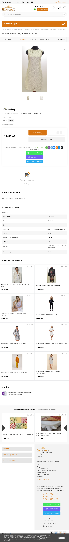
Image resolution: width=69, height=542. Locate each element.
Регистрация (61, 2)
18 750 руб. (17, 291)
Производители (6, 2)
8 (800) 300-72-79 (50, 497)
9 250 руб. (52, 320)
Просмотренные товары (47, 410)
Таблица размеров (7, 125)
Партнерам (25, 2)
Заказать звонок (43, 9)
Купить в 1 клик (46, 139)
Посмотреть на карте (43, 479)
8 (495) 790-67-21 (40, 6)
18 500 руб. (52, 349)
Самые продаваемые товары (24, 410)
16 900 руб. (52, 291)
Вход (55, 2)
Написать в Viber (34, 157)
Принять (61, 537)
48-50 (11, 120)
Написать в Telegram (34, 162)
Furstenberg (51, 217)
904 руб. (6, 438)
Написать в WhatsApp (34, 153)
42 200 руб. (17, 378)
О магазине (16, 2)
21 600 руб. (52, 378)
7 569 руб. (17, 320)
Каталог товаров (34, 24)
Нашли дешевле (10, 148)
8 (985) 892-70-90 (50, 499)
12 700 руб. (17, 349)
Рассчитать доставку (25, 148)
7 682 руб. (39, 438)
